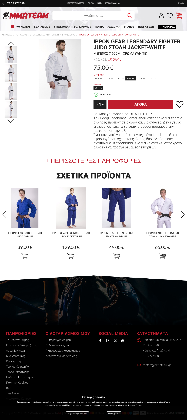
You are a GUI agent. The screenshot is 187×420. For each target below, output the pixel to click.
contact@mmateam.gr (156, 365)
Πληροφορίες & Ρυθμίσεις (77, 414)
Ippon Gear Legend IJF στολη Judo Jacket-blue (71, 234)
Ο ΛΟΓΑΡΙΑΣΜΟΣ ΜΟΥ (67, 333)
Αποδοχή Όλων (113, 414)
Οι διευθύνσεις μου (57, 345)
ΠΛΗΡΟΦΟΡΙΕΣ (21, 333)
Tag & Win (12, 393)
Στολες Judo (68, 35)
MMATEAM (7, 35)
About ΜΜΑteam (16, 350)
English (181, 3)
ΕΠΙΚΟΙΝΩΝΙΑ (112, 3)
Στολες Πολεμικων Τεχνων (44, 35)
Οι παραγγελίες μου (58, 340)
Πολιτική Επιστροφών (20, 377)
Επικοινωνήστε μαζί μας (21, 345)
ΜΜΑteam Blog (15, 356)
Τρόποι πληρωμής (17, 366)
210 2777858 (150, 356)
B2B (99, 3)
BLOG (91, 3)
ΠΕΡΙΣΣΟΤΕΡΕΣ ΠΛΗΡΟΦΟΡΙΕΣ (95, 160)
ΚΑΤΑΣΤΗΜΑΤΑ (75, 3)
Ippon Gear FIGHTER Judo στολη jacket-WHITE (162, 234)
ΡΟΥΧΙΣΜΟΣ (21, 35)
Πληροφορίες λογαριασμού (62, 350)
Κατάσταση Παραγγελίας (61, 356)
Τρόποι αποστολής (17, 372)
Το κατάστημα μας (17, 340)
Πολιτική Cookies (17, 382)
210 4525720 (150, 345)
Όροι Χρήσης (14, 361)
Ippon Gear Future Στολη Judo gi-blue (25, 234)
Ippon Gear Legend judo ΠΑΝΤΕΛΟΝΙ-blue (116, 234)
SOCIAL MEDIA (113, 333)
